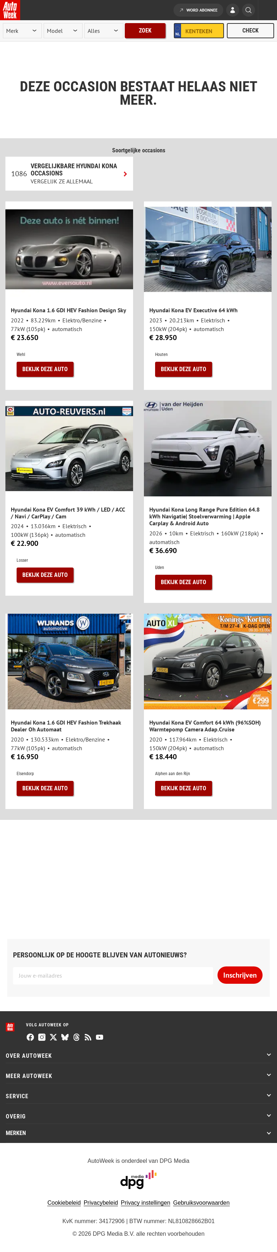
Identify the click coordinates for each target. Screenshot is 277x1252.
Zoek (145, 30)
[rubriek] (103, 30)
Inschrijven (240, 975)
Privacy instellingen (145, 1203)
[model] (63, 30)
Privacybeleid (101, 1203)
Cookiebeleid (64, 1203)
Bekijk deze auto (45, 369)
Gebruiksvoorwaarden (201, 1203)
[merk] (22, 30)
